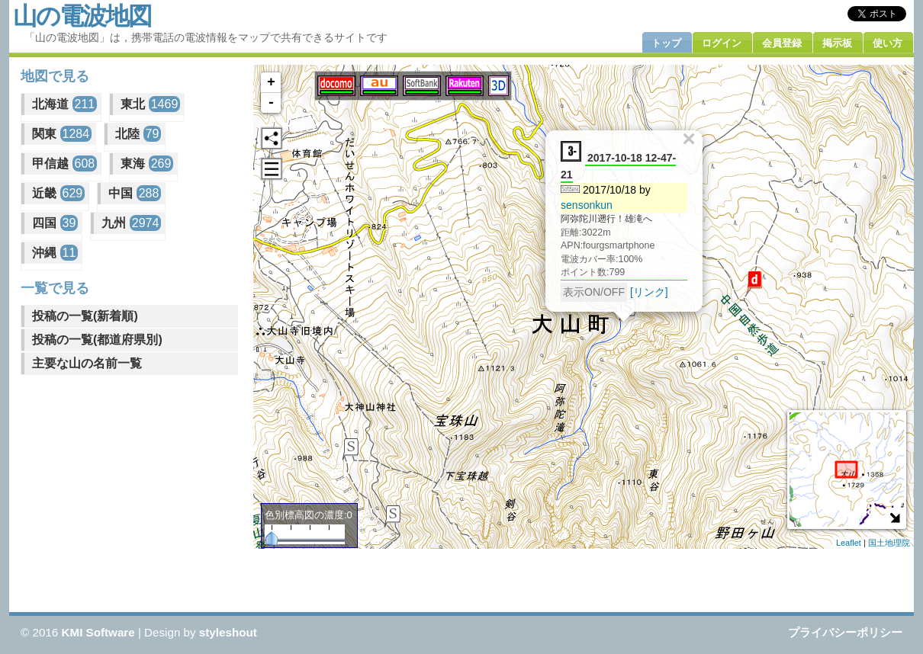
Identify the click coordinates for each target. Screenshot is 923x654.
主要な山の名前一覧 (87, 363)
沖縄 (55, 253)
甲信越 (64, 163)
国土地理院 (889, 542)
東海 (147, 163)
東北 (150, 104)
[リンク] (649, 291)
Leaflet (848, 542)
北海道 (64, 104)
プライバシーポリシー (845, 632)
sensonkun (587, 204)
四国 (55, 223)
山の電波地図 (82, 16)
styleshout (228, 632)
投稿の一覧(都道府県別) (97, 339)
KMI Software (98, 632)
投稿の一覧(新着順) (85, 315)
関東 (62, 134)
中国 (134, 193)
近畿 (58, 193)
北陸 (138, 134)
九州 (131, 223)
